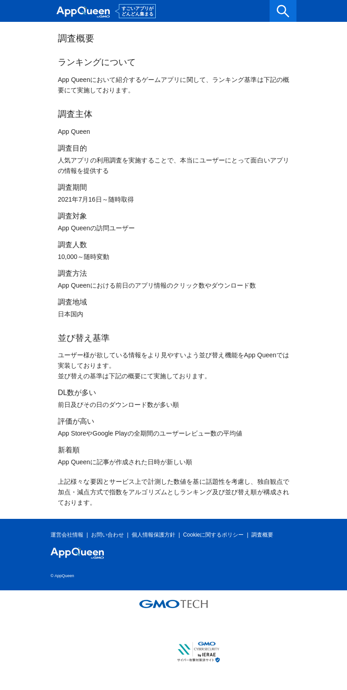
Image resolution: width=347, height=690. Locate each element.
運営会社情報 (67, 535)
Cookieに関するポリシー (213, 535)
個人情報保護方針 (153, 535)
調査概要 (262, 535)
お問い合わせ (107, 535)
